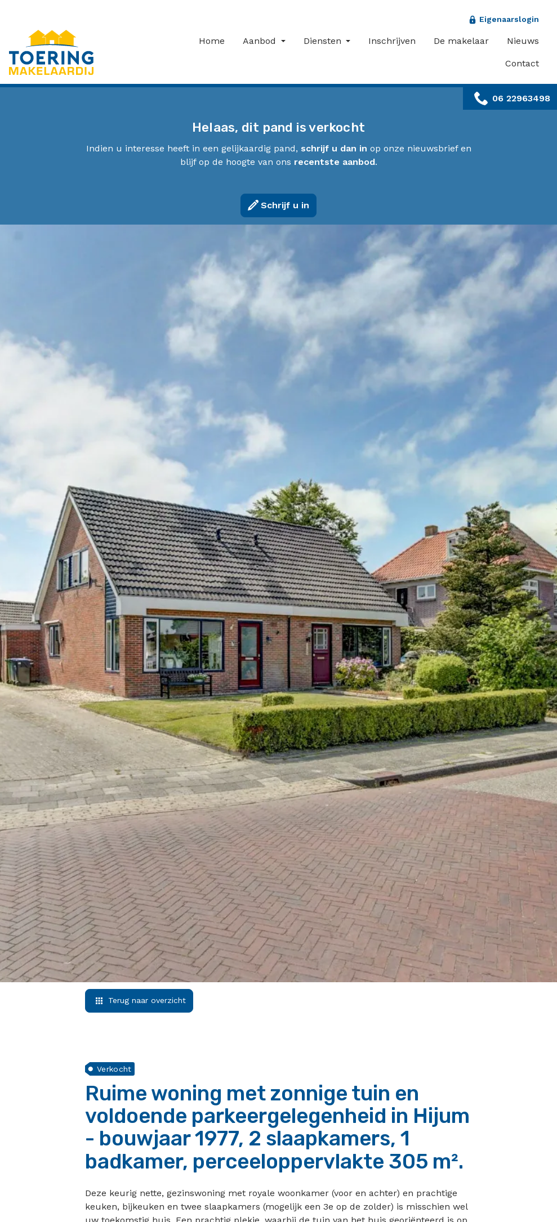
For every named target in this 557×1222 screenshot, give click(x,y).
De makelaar (461, 40)
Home (212, 40)
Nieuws (523, 40)
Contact (522, 63)
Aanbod (261, 40)
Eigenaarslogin (509, 19)
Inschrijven (392, 40)
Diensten (324, 40)
